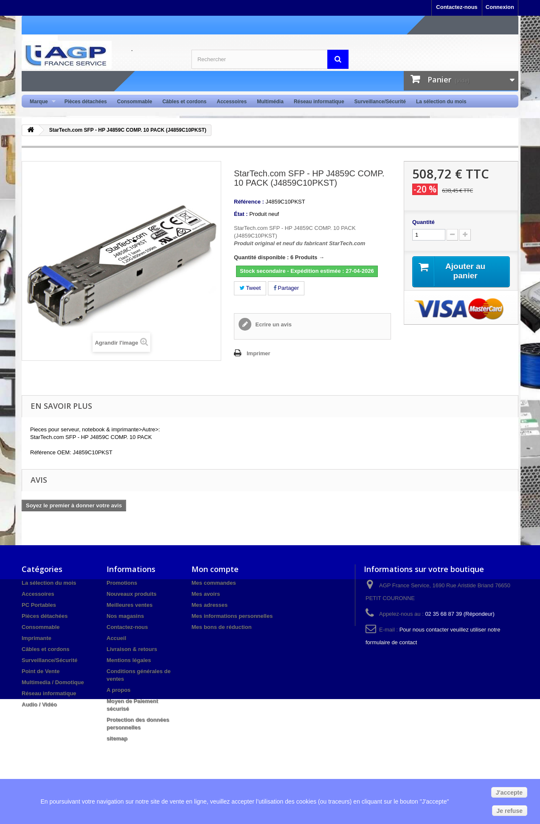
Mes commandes (213, 583)
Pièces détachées (86, 102)
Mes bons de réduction (221, 627)
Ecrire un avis (273, 324)
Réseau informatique (319, 102)
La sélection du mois (441, 102)
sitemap (117, 738)
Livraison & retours (132, 649)
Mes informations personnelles (232, 616)
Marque (40, 102)
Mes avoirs (205, 594)
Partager (286, 288)
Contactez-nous (457, 7)
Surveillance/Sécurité (380, 102)
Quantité (423, 222)
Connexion (500, 7)
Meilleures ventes (129, 605)
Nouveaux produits (132, 594)
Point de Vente (41, 671)
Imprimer (258, 353)
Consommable (134, 102)
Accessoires (232, 102)
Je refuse (510, 810)
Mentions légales (129, 660)
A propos (119, 690)
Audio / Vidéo (39, 704)
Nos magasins (125, 616)
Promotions (122, 583)
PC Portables (39, 605)
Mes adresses (209, 605)
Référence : (249, 201)
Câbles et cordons (184, 102)
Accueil (116, 638)
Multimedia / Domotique (53, 682)
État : (241, 214)
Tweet (250, 288)
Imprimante (36, 638)
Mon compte (215, 569)
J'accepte (509, 792)
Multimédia (270, 102)
